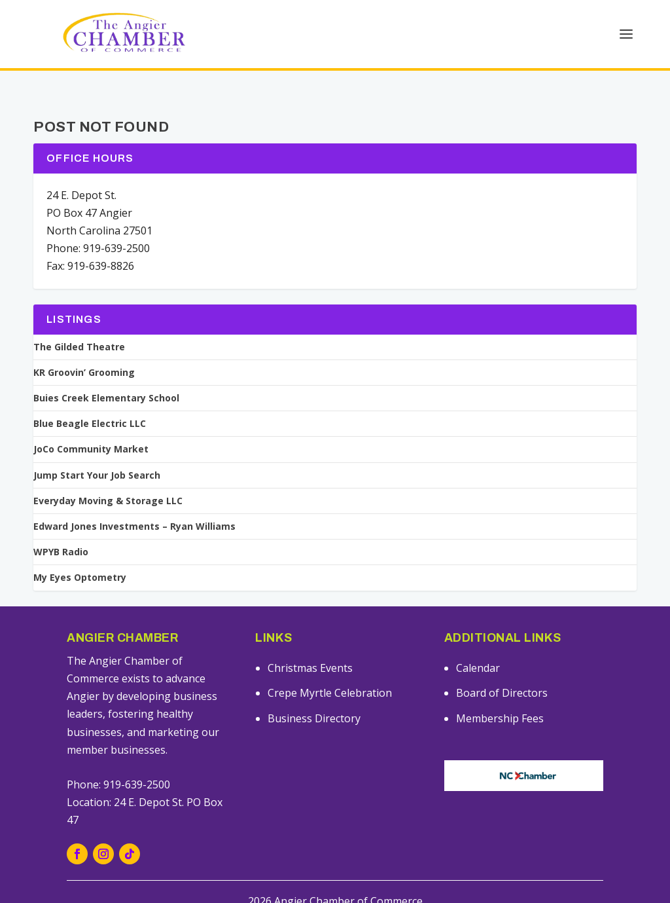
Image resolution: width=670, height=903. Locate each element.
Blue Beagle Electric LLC (89, 403)
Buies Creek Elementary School (106, 377)
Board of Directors (502, 672)
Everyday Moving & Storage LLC (108, 480)
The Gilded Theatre (79, 326)
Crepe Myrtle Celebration (330, 672)
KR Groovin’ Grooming (84, 352)
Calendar (478, 647)
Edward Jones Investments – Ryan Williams (134, 505)
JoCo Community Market (91, 428)
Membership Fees (500, 697)
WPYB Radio (60, 531)
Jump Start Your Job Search (96, 454)
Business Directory (314, 697)
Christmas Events (310, 647)
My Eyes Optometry (79, 556)
